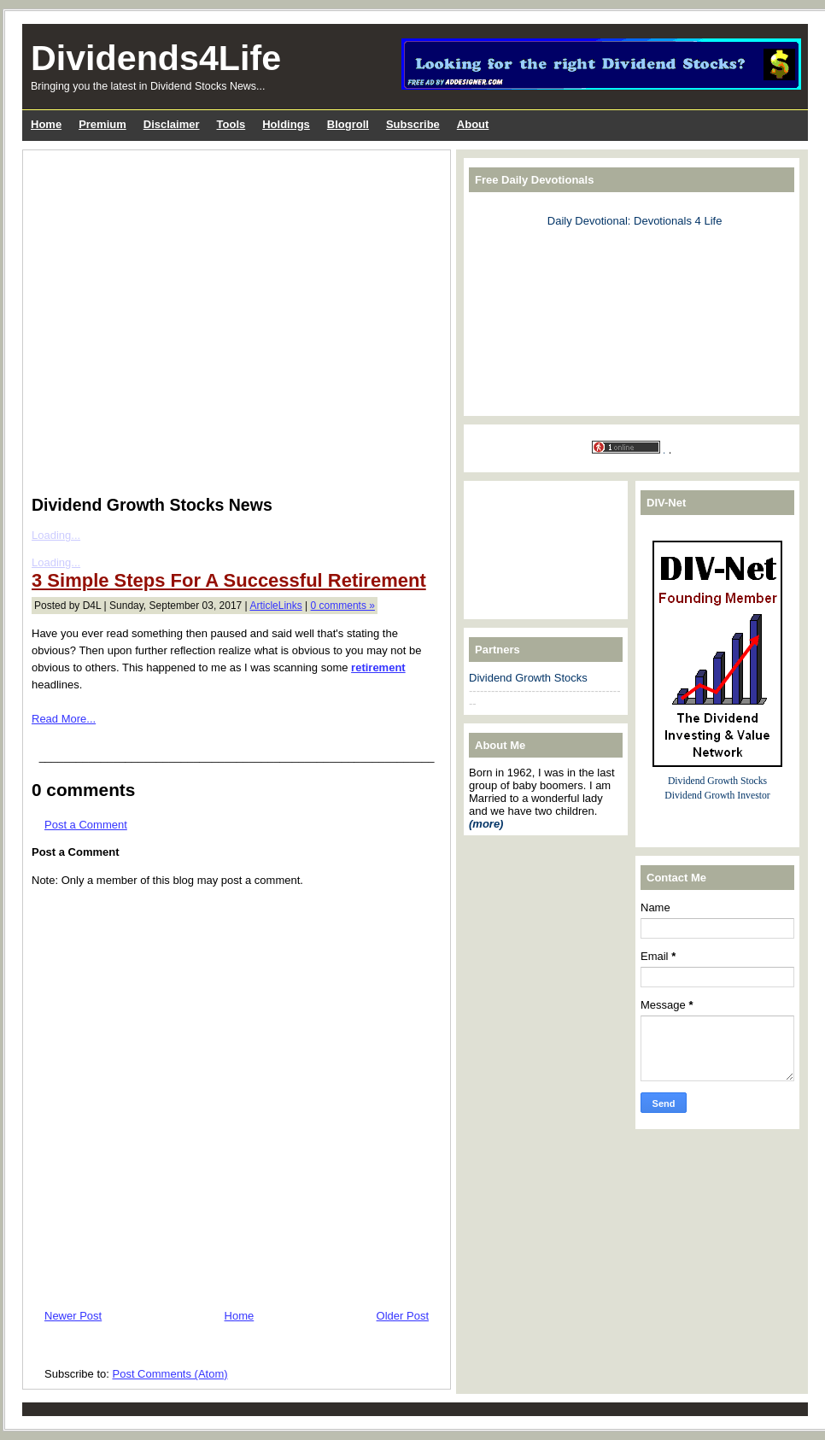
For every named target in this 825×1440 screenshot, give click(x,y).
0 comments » (343, 606)
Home (240, 1315)
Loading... (56, 535)
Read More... (64, 718)
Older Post (403, 1315)
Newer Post (73, 1315)
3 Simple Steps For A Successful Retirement (229, 580)
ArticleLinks (275, 606)
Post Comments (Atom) (170, 1373)
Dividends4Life (156, 58)
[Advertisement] (163, 319)
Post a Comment (85, 824)
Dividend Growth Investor (716, 795)
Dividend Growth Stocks (528, 677)
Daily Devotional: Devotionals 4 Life (635, 220)
